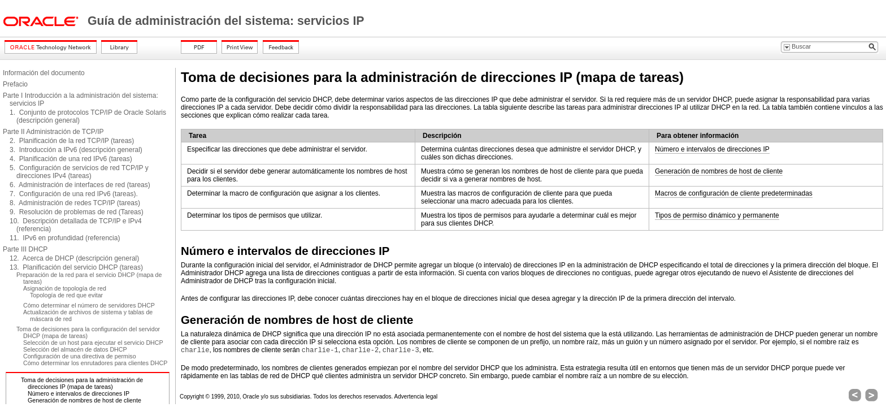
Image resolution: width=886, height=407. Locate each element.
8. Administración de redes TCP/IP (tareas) (75, 203)
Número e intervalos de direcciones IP (78, 393)
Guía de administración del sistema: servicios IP (226, 21)
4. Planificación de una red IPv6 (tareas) (71, 159)
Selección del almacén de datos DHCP (75, 349)
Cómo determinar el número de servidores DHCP (89, 305)
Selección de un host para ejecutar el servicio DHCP (93, 342)
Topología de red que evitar (66, 295)
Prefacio (15, 84)
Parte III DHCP (25, 249)
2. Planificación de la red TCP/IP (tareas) (72, 141)
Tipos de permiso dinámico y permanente (717, 215)
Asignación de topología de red (64, 288)
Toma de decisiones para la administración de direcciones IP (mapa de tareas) (82, 383)
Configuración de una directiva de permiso (79, 356)
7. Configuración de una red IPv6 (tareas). (74, 194)
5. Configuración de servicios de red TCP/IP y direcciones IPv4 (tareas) (79, 172)
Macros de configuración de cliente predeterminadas (734, 193)
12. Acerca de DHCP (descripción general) (74, 258)
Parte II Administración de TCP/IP (53, 132)
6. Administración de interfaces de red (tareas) (80, 185)
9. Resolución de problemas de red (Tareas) (77, 212)
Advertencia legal (416, 396)
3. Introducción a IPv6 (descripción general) (76, 150)
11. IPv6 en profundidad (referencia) (65, 238)
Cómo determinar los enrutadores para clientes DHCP (95, 363)
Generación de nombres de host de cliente (84, 400)
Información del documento (44, 73)
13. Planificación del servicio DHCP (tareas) (76, 267)
